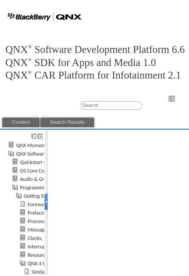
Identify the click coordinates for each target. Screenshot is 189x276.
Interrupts (39, 246)
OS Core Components (43, 171)
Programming (35, 187)
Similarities (43, 272)
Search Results (67, 122)
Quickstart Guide (38, 162)
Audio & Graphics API (43, 179)
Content (21, 122)
